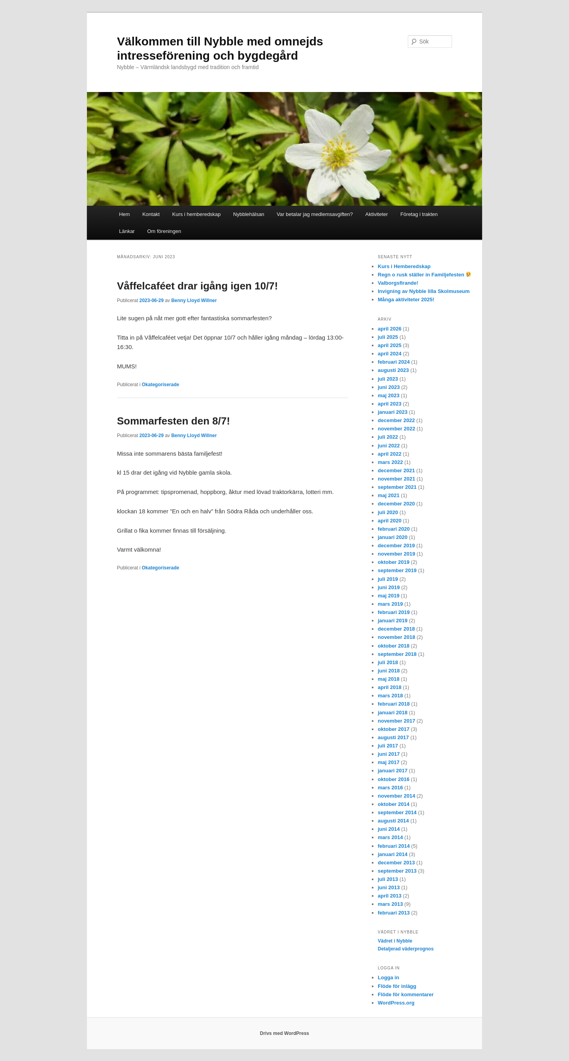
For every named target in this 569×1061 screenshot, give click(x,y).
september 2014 (397, 812)
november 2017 (396, 721)
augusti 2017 (393, 737)
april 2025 (389, 345)
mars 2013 (390, 904)
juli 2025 (388, 337)
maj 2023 (388, 395)
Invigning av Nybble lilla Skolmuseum (424, 291)
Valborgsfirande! (398, 283)
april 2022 (389, 454)
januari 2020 (392, 537)
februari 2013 (394, 913)
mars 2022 (390, 462)
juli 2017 (388, 746)
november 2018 (396, 637)
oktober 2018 (393, 646)
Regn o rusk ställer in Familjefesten (424, 275)
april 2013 (389, 896)
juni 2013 (389, 887)
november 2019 (396, 554)
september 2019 (397, 570)
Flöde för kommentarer (406, 994)
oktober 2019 (393, 562)
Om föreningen (164, 231)
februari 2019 (394, 612)
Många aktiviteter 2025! (406, 299)
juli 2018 (388, 662)
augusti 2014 (393, 821)
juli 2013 (388, 879)
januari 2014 (392, 854)
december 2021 (396, 470)
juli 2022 (388, 437)
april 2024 (389, 354)
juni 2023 (389, 387)
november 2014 (396, 796)
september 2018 (397, 654)
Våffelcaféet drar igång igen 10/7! (197, 286)
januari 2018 (392, 712)
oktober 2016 (393, 779)
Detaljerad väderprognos (405, 949)
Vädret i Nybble (395, 941)
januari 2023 (392, 412)
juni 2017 (389, 754)
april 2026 (389, 329)
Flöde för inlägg (397, 986)
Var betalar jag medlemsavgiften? (315, 214)
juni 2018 (389, 671)
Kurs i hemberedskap (196, 214)
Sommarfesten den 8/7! (173, 421)
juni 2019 (389, 587)
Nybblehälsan (248, 214)
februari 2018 (394, 704)
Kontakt (151, 214)
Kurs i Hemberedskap (404, 266)
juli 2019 (388, 579)
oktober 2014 (393, 804)
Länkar (127, 231)
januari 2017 (392, 771)
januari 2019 (392, 620)
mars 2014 (390, 837)
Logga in (388, 977)
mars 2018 (390, 696)
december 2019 (396, 545)
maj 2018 (388, 679)
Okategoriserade (160, 384)
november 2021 (396, 479)
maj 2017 (388, 762)
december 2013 (396, 863)
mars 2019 (390, 604)
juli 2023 (388, 379)
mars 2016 (390, 788)
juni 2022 (389, 446)
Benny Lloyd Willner (194, 300)
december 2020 (396, 504)
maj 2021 (388, 495)
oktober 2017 (393, 729)
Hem (124, 214)
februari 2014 (394, 846)
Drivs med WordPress (284, 1033)
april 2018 (389, 687)
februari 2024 (394, 362)
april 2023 (389, 404)
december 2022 (396, 420)
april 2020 (389, 521)
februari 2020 (394, 529)
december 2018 (396, 629)
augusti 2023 (393, 370)
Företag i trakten (419, 214)
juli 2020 (388, 512)
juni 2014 (389, 829)
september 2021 (397, 487)
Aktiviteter (377, 214)
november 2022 (396, 429)
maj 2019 (388, 596)
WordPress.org (396, 1003)
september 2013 (397, 871)
